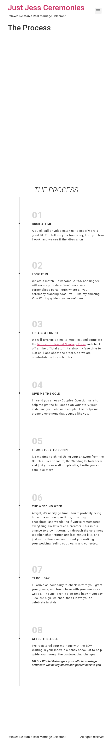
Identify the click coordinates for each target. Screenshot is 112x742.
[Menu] (98, 11)
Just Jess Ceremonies (46, 7)
